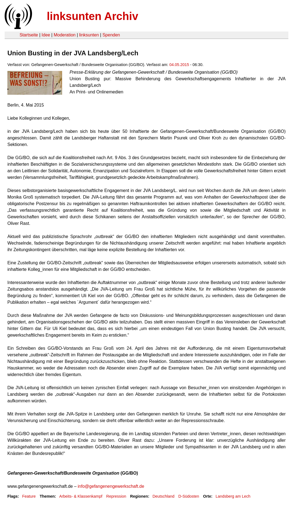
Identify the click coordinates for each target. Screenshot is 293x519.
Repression (116, 496)
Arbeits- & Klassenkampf (80, 496)
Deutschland (163, 496)
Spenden (111, 35)
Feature (29, 496)
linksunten (89, 35)
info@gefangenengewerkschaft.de (111, 486)
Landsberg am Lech (233, 496)
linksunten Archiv (92, 16)
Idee (46, 35)
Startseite (28, 35)
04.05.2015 (179, 64)
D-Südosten (188, 496)
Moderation (65, 35)
